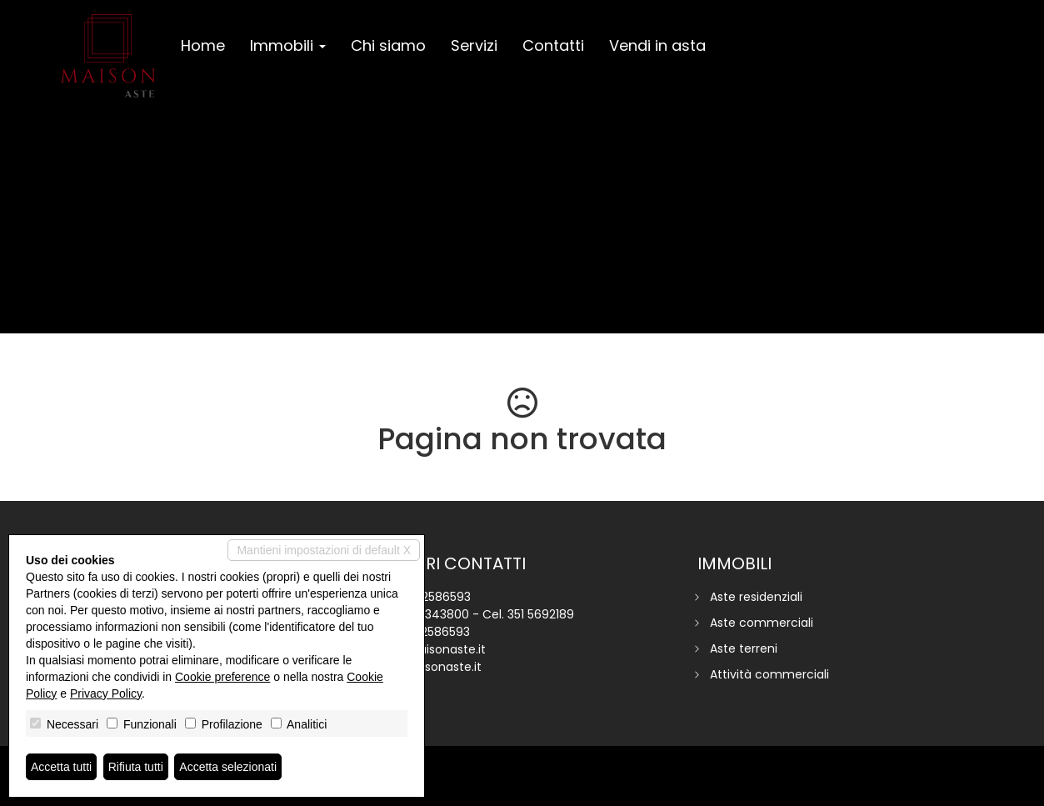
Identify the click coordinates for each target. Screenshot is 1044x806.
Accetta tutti (61, 766)
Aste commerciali (761, 622)
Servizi (474, 45)
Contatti (553, 45)
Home (203, 45)
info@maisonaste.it (429, 649)
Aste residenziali (756, 596)
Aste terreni (743, 648)
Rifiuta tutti (135, 766)
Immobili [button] (288, 45)
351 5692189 (540, 614)
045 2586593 (433, 596)
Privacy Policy (106, 693)
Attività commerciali (769, 674)
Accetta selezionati (228, 766)
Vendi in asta (657, 45)
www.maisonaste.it (427, 666)
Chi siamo (388, 45)
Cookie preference (222, 676)
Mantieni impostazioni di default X (324, 550)
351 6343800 (433, 614)
